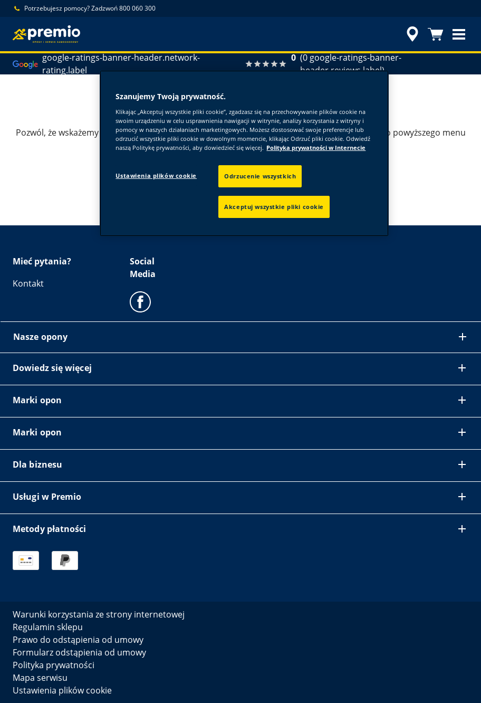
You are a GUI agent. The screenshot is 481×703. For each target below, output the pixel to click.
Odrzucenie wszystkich (260, 176)
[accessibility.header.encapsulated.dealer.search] (411, 34)
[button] (458, 34)
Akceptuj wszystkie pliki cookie (274, 207)
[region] (244, 153)
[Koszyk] (435, 34)
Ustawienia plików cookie (156, 175)
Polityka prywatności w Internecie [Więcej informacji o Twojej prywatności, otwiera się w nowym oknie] (315, 147)
